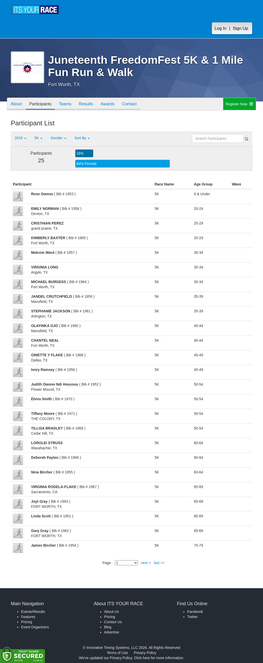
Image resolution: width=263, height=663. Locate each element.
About (16, 104)
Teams (67, 104)
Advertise (111, 632)
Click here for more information (158, 658)
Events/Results (33, 612)
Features (28, 617)
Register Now (239, 104)
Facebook (195, 612)
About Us (111, 612)
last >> (159, 563)
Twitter (192, 617)
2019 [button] (20, 138)
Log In (220, 28)
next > (146, 563)
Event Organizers (35, 627)
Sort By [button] (82, 138)
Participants (42, 104)
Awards (112, 104)
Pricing (26, 622)
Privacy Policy (145, 653)
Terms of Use (117, 653)
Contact (134, 104)
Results (89, 104)
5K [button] (38, 138)
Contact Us (113, 622)
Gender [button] (58, 138)
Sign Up (240, 28)
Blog (107, 627)
